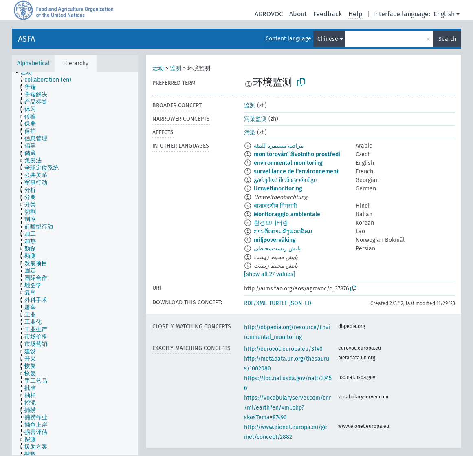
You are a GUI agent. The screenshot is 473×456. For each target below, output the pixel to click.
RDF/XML (255, 303)
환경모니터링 (271, 222)
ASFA (26, 39)
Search (447, 38)
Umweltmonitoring (278, 188)
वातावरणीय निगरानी (275, 205)
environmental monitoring (288, 162)
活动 (158, 68)
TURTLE (278, 303)
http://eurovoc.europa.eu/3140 (283, 348)
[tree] (75, 263)
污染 (249, 132)
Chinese (327, 38)
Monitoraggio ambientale (287, 214)
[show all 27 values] (269, 274)
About (298, 14)
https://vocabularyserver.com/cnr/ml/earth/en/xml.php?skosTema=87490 (287, 407)
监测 (175, 68)
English (444, 14)
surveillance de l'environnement (296, 171)
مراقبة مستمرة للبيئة (279, 145)
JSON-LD (300, 303)
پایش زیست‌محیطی (277, 248)
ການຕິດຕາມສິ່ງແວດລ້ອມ (283, 231)
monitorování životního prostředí (297, 154)
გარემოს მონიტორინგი (285, 180)
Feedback (327, 14)
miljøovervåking (275, 240)
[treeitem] (29, 72)
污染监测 (255, 118)
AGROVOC (269, 14)
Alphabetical (33, 63)
